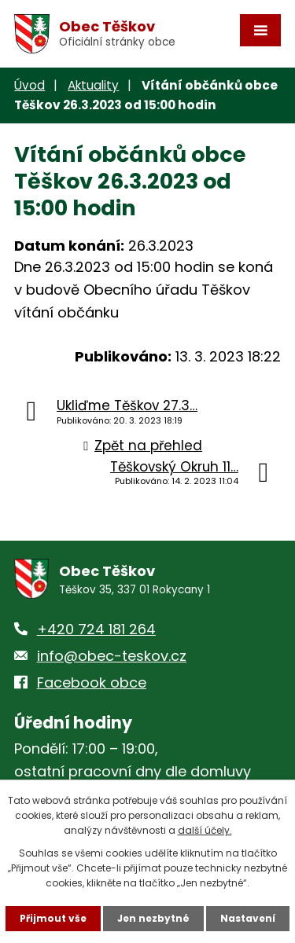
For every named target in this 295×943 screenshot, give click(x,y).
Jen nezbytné (153, 918)
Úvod (29, 85)
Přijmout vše (53, 918)
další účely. (205, 830)
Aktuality (93, 85)
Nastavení (247, 918)
